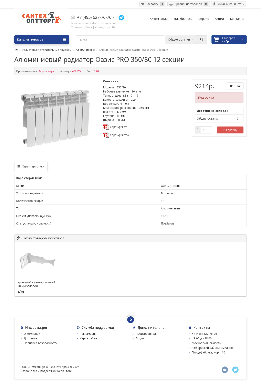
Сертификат (115, 127)
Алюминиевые (85, 50)
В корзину (230, 130)
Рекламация (88, 334)
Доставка (30, 338)
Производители (146, 334)
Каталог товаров (41, 39)
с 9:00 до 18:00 (202, 338)
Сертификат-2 (116, 135)
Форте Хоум (46, 71)
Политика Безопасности (41, 343)
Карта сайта (88, 338)
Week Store (64, 371)
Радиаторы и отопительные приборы (47, 50)
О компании (32, 334)
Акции (140, 338)
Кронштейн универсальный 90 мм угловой (36, 284)
